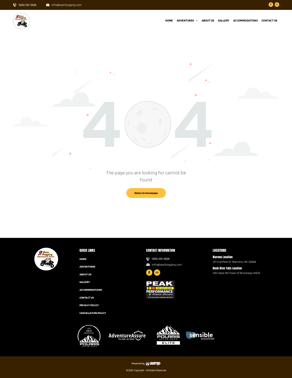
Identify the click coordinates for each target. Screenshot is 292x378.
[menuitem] (169, 20)
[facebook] (271, 5)
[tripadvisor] (277, 5)
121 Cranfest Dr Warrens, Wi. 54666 (234, 262)
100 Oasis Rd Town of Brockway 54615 (236, 273)
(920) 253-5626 (27, 5)
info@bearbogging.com (67, 5)
